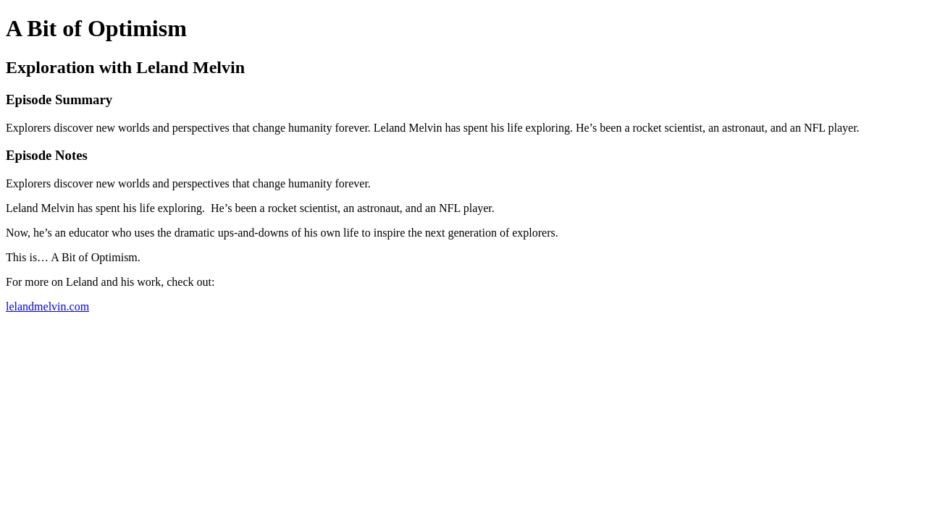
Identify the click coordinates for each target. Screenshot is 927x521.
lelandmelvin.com (47, 306)
